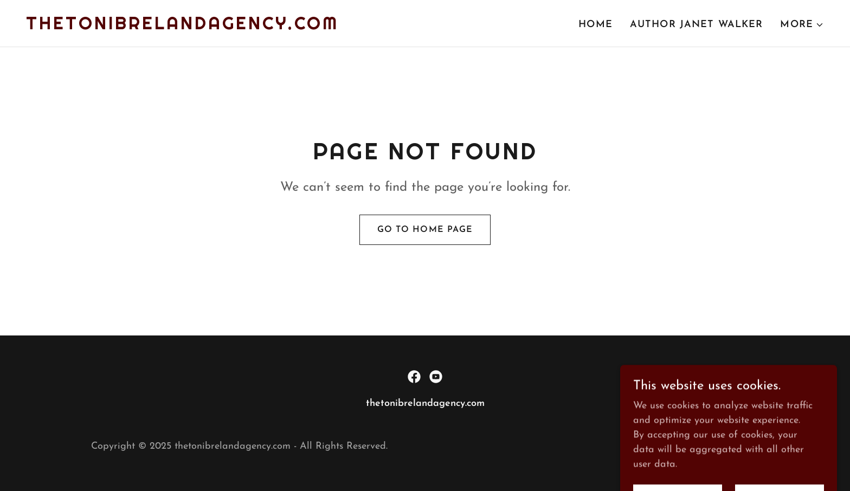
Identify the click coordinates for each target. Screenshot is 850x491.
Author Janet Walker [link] (696, 25)
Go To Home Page (424, 229)
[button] (802, 24)
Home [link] (595, 25)
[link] (182, 27)
